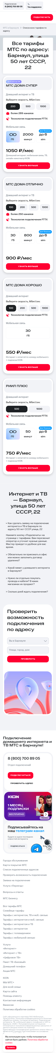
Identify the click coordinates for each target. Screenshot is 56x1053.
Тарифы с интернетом (15, 928)
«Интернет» (9, 948)
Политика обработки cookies (19, 1009)
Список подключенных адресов (21, 869)
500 (28, 106)
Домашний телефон (14, 966)
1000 (43, 106)
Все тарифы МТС (12, 906)
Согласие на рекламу (29, 1020)
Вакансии (8, 1005)
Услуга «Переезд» (13, 885)
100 (11, 207)
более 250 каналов (22, 214)
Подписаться (17, 846)
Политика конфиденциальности (29, 1018)
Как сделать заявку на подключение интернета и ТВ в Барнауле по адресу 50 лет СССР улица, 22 (27, 526)
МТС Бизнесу (10, 898)
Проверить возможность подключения (25, 875)
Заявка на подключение (16, 880)
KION (6, 978)
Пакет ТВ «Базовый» (14, 962)
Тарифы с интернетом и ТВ (18, 924)
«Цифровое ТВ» (11, 957)
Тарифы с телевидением (16, 933)
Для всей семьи (12, 987)
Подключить (33, 535)
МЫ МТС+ (8, 982)
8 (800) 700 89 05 (13, 6)
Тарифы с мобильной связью (19, 937)
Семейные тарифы (13, 910)
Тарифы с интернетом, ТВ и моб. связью (25, 915)
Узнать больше (28, 165)
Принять (11, 1047)
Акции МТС (9, 971)
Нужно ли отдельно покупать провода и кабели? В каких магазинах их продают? (22, 581)
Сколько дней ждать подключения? (26, 591)
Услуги (6, 944)
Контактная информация (17, 1000)
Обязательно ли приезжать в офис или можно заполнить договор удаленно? (26, 557)
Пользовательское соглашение (32, 1024)
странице (31, 1027)
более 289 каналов (22, 113)
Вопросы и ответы (13, 892)
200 (13, 106)
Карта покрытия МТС (15, 865)
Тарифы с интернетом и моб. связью (23, 919)
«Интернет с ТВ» (12, 953)
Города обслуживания (15, 860)
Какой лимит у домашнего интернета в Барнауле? (27, 569)
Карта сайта (10, 991)
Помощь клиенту (12, 996)
